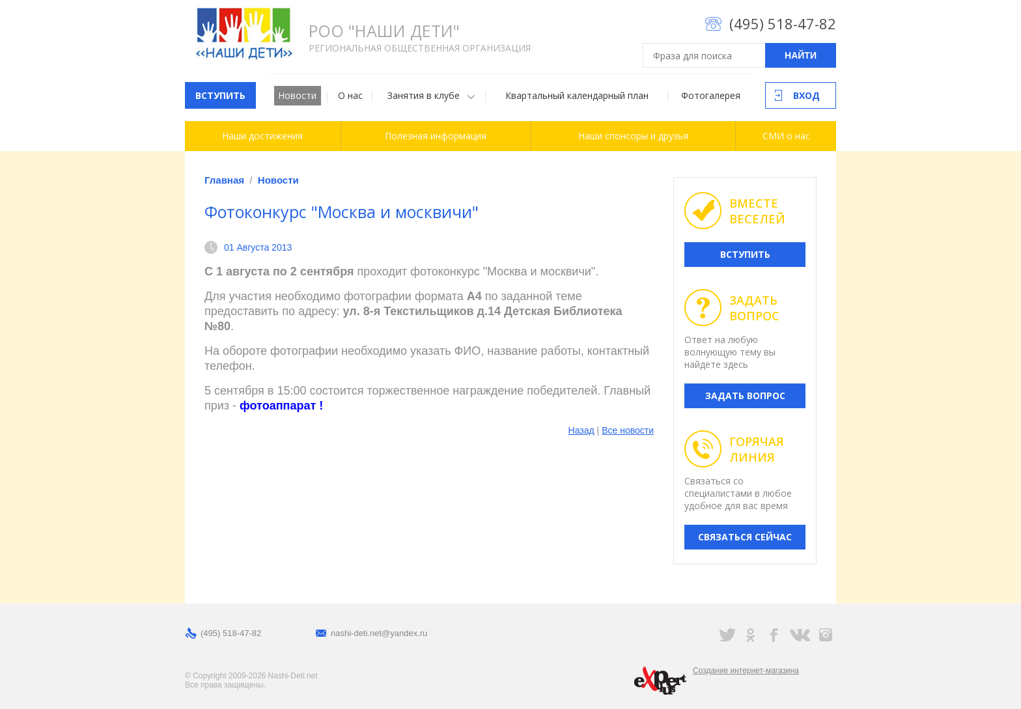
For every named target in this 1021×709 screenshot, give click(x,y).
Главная (224, 180)
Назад (581, 430)
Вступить (220, 95)
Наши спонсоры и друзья (633, 136)
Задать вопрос (745, 395)
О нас (350, 95)
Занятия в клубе (423, 95)
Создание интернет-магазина (746, 670)
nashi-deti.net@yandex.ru (379, 633)
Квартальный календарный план (577, 95)
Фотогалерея (710, 95)
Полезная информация (435, 136)
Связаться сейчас (745, 537)
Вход (806, 95)
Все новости (628, 430)
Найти (801, 55)
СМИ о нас (786, 136)
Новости (297, 95)
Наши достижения (262, 136)
